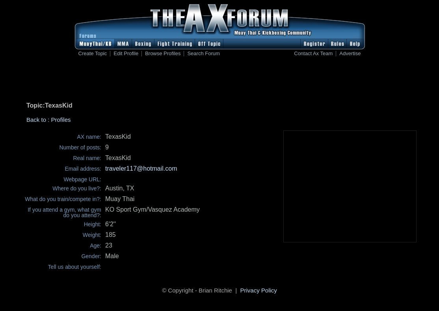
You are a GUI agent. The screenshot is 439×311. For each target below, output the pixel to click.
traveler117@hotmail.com (141, 168)
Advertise (350, 53)
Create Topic (92, 53)
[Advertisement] (219, 81)
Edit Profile (125, 53)
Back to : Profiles (48, 119)
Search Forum (203, 53)
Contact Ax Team (313, 53)
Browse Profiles (162, 53)
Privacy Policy (258, 290)
